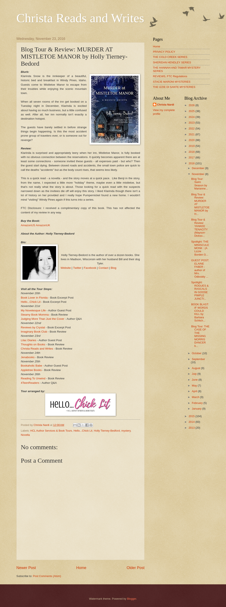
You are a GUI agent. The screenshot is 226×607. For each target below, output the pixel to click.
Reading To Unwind (33, 378)
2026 (192, 105)
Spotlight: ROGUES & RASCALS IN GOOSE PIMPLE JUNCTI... (200, 290)
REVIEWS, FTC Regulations (170, 76)
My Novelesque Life (33, 310)
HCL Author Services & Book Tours (51, 430)
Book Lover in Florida (34, 297)
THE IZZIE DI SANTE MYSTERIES (174, 87)
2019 (192, 146)
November (198, 174)
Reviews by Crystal (33, 327)
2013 (192, 427)
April (195, 391)
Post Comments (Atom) (47, 576)
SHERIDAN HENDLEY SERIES (172, 62)
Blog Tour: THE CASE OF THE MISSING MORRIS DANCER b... (200, 336)
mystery (126, 430)
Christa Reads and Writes (80, 18)
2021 (192, 134)
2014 (192, 421)
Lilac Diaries (28, 340)
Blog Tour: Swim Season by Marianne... (199, 183)
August (196, 368)
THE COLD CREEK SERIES (170, 57)
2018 (192, 151)
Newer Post (26, 568)
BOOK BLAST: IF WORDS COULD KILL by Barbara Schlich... (200, 312)
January (197, 408)
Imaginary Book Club (34, 331)
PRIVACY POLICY (164, 51)
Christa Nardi (165, 104)
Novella (25, 434)
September (198, 359)
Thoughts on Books (33, 344)
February (197, 403)
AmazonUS (28, 225)
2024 (192, 117)
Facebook (90, 267)
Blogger (131, 598)
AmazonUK (43, 225)
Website (66, 267)
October (197, 353)
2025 (192, 111)
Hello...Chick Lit (31, 301)
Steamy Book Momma (35, 314)
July (194, 373)
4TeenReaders (30, 382)
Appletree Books (31, 370)
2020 (192, 140)
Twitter (77, 267)
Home (81, 568)
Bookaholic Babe (31, 365)
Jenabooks (27, 357)
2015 (192, 416)
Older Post (136, 568)
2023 (192, 122)
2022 (192, 128)
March (196, 397)
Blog (113, 267)
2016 (192, 163)
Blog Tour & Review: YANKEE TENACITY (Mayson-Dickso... (199, 227)
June (195, 379)
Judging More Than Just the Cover (42, 318)
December (198, 168)
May (195, 385)
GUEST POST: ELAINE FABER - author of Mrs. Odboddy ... (200, 268)
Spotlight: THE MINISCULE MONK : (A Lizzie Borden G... (200, 248)
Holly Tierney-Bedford (107, 430)
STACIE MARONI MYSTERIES (172, 81)
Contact (103, 267)
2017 (192, 157)
